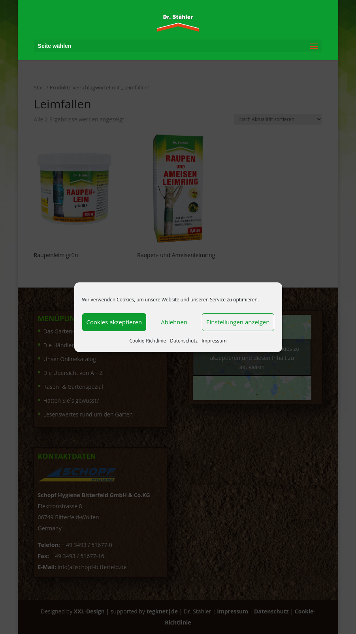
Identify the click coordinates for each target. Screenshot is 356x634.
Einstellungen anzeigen (237, 322)
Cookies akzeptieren (114, 322)
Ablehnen (174, 322)
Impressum (214, 340)
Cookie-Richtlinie (147, 340)
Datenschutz (184, 340)
